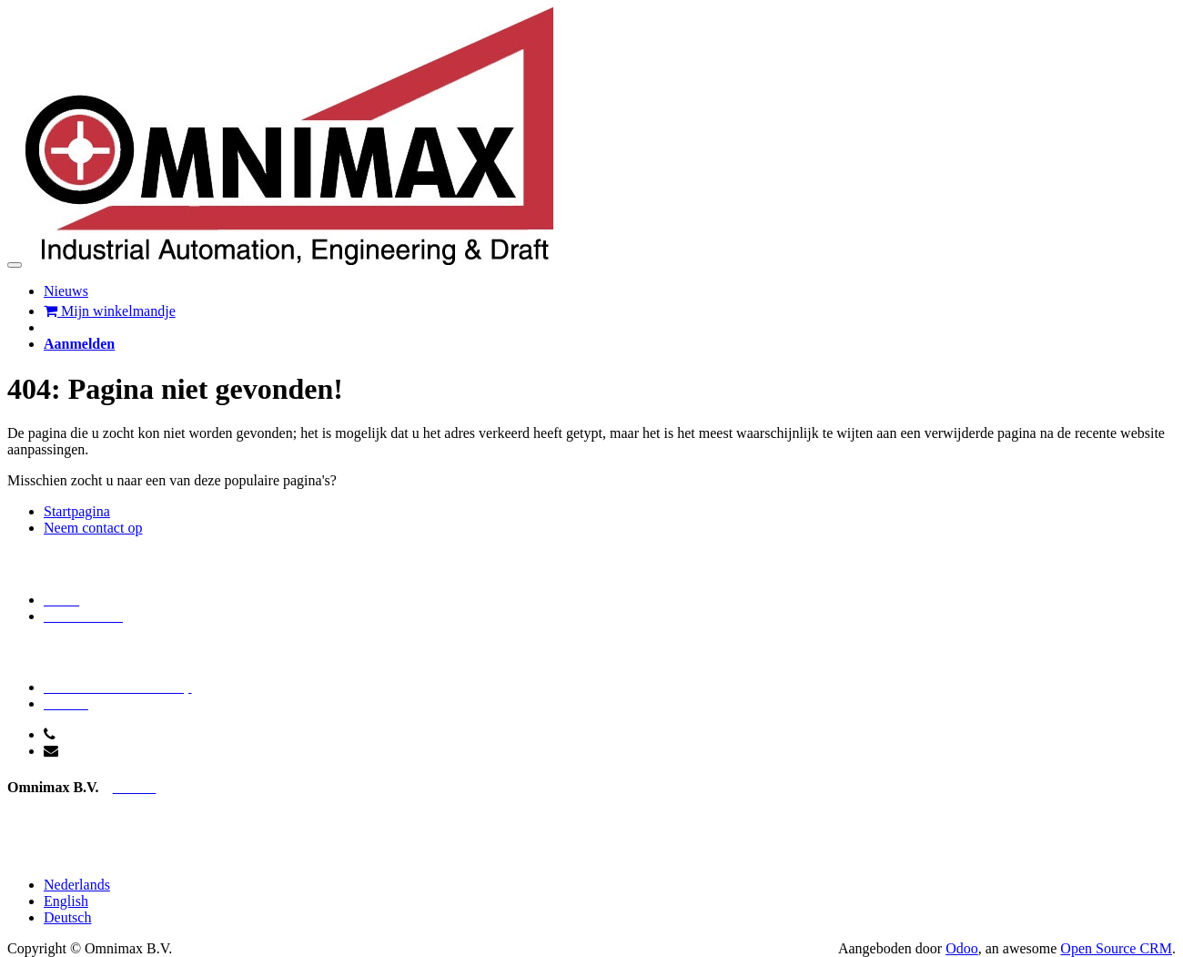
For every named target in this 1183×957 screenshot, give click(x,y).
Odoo (961, 948)
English (66, 901)
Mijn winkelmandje (110, 311)
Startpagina (77, 511)
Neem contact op (93, 527)
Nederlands (77, 884)
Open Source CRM (1116, 948)
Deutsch (67, 917)
